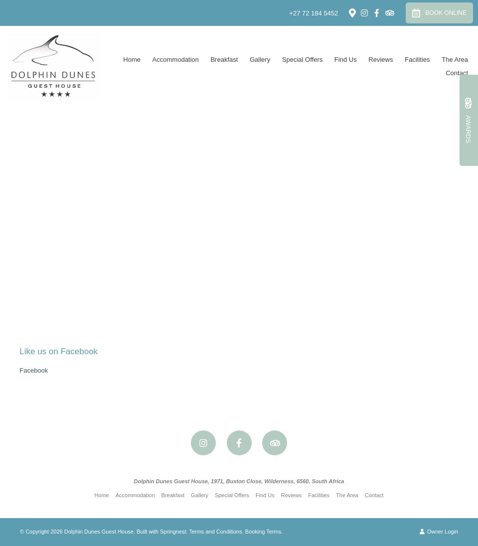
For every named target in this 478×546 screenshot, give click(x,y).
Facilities (417, 59)
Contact (457, 73)
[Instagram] (364, 13)
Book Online (439, 12)
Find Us (345, 59)
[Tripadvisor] (389, 13)
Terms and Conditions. (216, 532)
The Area (455, 59)
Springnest (173, 532)
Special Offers (302, 59)
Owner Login (439, 532)
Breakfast (224, 59)
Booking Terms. (264, 532)
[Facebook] (377, 13)
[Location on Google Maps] (352, 12)
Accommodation (176, 59)
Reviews (380, 59)
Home (132, 59)
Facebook (33, 370)
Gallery (260, 59)
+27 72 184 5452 (313, 13)
